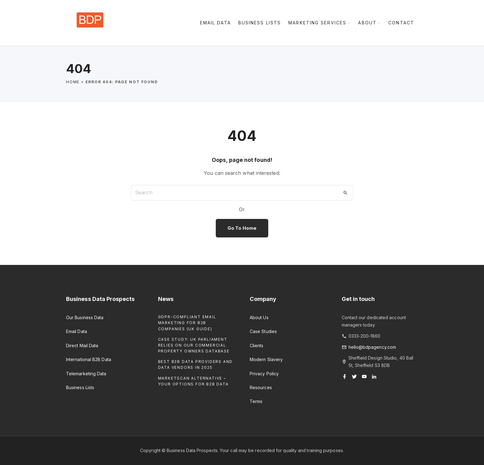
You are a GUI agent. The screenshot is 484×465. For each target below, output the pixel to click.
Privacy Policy (264, 373)
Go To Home (242, 228)
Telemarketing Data (86, 373)
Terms (256, 401)
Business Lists (80, 387)
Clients (257, 345)
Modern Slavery (266, 359)
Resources (261, 387)
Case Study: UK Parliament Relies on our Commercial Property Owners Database (194, 345)
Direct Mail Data (82, 345)
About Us (259, 317)
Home (73, 82)
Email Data (76, 331)
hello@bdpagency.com (372, 347)
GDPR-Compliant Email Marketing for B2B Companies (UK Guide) (187, 323)
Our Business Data (84, 317)
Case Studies (263, 331)
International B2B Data (88, 359)
